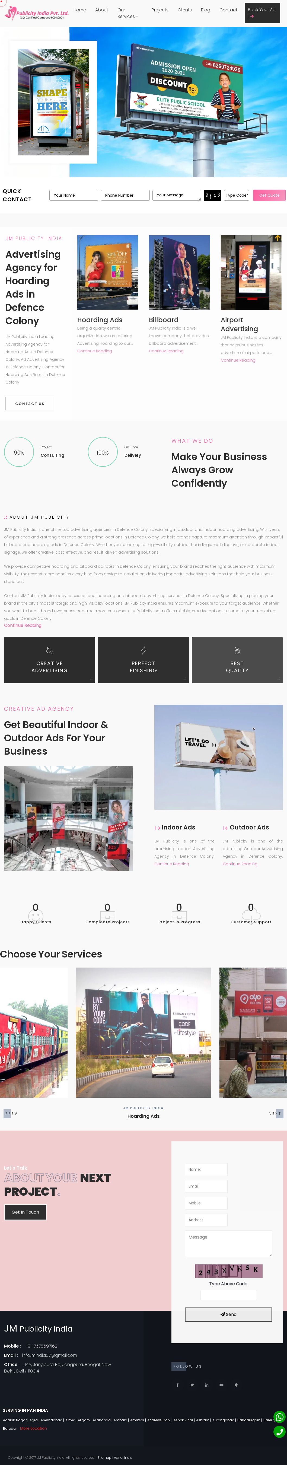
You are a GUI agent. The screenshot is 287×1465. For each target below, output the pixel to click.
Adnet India (123, 1457)
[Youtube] (221, 1385)
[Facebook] (177, 1385)
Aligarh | (85, 1420)
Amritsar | (138, 1420)
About (101, 10)
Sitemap (104, 1457)
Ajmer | (71, 1420)
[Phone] (279, 1432)
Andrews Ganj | (160, 1420)
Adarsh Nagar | (16, 1420)
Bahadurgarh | (250, 1420)
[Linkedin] (207, 1385)
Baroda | (10, 1428)
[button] (275, 1114)
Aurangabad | (224, 1420)
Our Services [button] (126, 13)
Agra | (35, 1420)
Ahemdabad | (53, 1420)
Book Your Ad (262, 12)
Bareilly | (270, 1420)
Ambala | (122, 1420)
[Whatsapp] (279, 1417)
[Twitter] (192, 1385)
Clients (185, 10)
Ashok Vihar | (185, 1420)
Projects (160, 10)
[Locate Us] (236, 1385)
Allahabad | (103, 1420)
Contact (228, 10)
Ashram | (204, 1420)
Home (80, 10)
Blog (205, 10)
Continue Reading (23, 625)
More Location (33, 1428)
